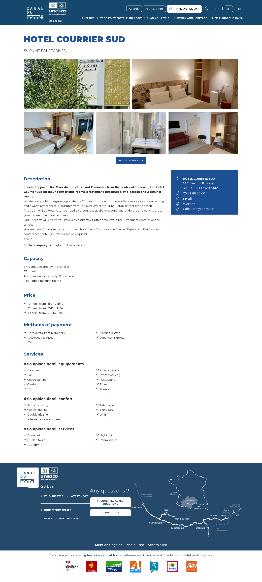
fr (218, 8)
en (229, 8)
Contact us (110, 512)
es (241, 8)
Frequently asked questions (110, 502)
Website (189, 204)
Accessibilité (157, 545)
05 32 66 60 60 (194, 193)
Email (187, 199)
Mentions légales (108, 545)
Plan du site (135, 545)
